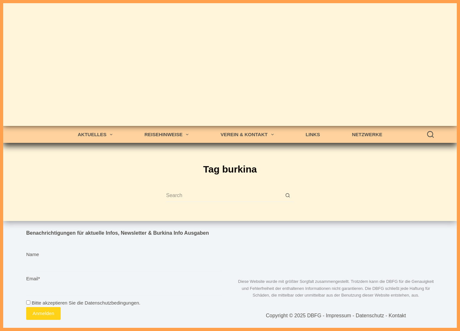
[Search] (430, 134)
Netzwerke (367, 134)
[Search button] (287, 195)
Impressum (338, 315)
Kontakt (397, 315)
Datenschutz (370, 315)
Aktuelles (96, 134)
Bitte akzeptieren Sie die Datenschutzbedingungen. (83, 302)
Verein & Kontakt (248, 134)
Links (313, 134)
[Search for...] (223, 195)
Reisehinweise (167, 134)
